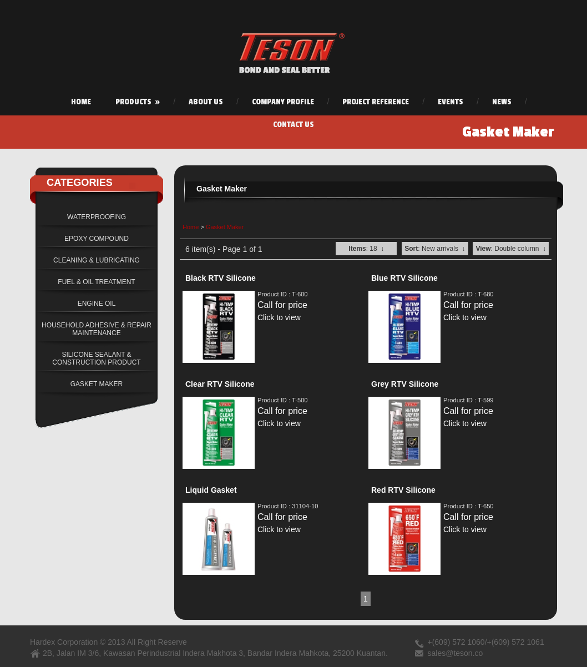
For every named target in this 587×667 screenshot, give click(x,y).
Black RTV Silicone (220, 278)
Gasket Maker (225, 227)
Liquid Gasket (211, 490)
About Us (206, 102)
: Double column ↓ (510, 248)
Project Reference (375, 102)
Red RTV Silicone (403, 490)
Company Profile (283, 102)
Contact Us (293, 124)
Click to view (279, 317)
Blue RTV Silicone (404, 278)
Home (81, 102)
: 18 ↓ (366, 248)
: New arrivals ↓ (434, 248)
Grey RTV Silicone (404, 384)
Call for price (282, 305)
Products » (137, 102)
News (502, 102)
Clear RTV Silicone (219, 384)
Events (450, 102)
